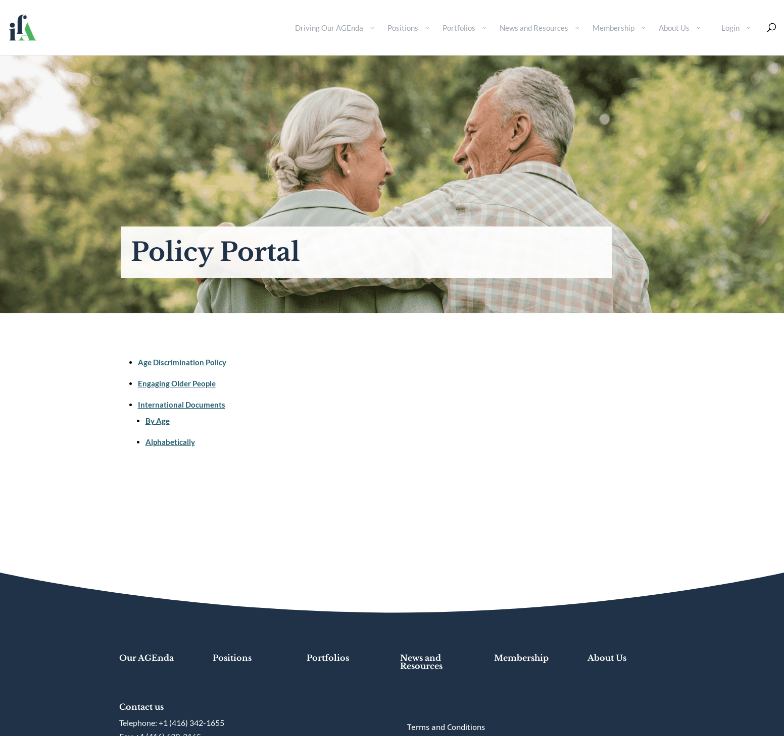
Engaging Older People (177, 383)
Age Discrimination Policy (182, 362)
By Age (157, 420)
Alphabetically (170, 441)
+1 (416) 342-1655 (191, 722)
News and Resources (421, 662)
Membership (521, 658)
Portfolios (328, 658)
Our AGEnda (146, 658)
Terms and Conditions (446, 727)
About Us (606, 658)
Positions (232, 658)
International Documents (181, 404)
